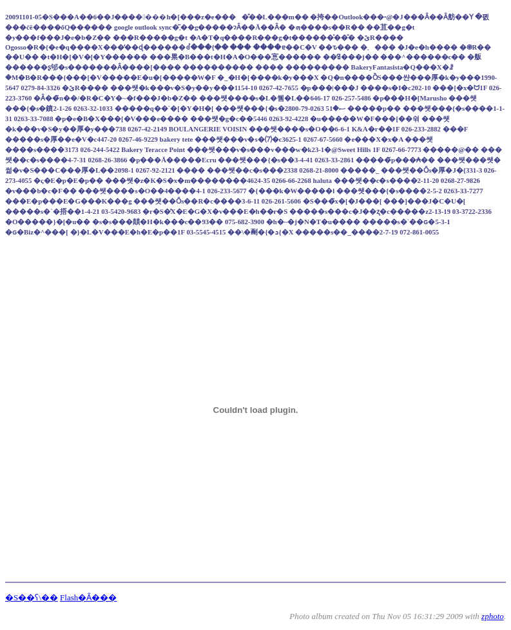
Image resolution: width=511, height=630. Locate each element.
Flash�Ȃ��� (88, 597)
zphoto (492, 616)
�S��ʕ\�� (31, 597)
